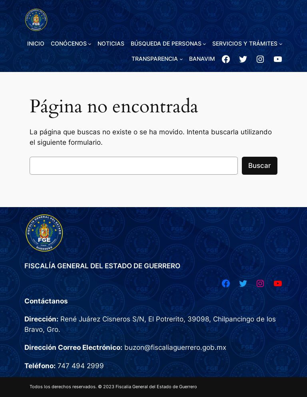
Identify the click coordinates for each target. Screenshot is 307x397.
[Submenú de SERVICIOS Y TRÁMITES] (281, 44)
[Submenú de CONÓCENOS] (90, 44)
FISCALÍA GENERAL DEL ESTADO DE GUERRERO (102, 266)
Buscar (259, 166)
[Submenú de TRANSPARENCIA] (181, 59)
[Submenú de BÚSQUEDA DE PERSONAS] (204, 44)
